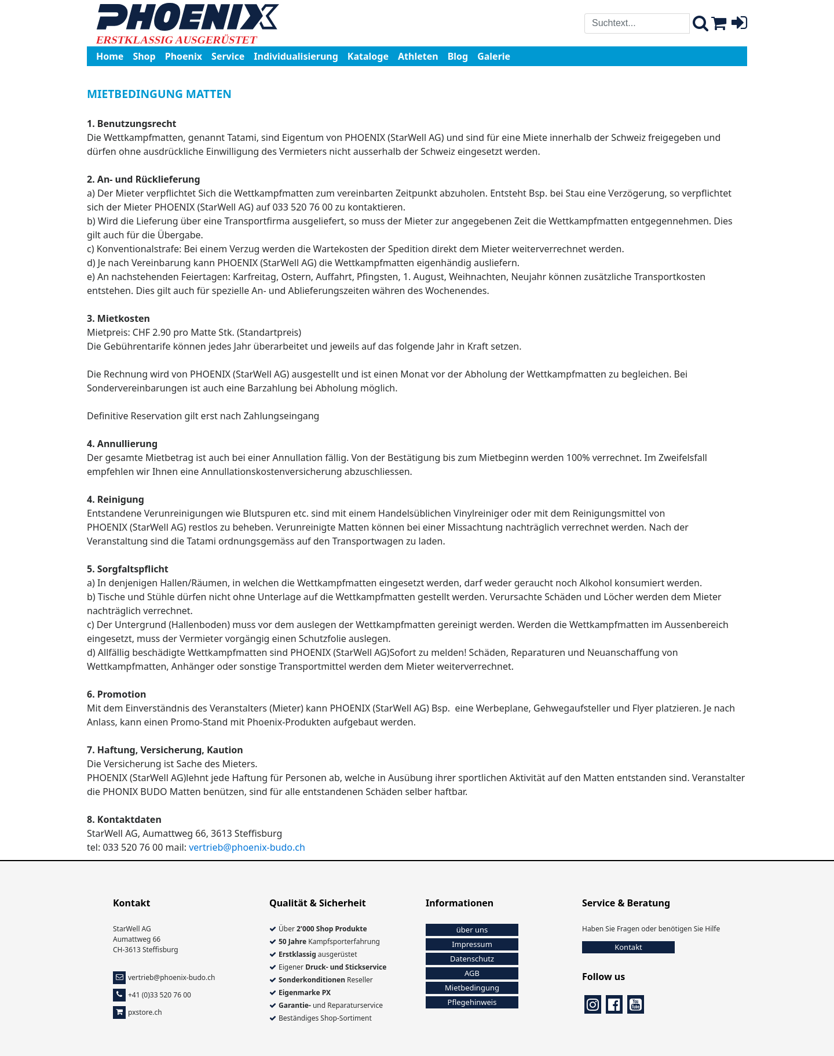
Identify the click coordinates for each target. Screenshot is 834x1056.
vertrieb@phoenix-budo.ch (247, 847)
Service (227, 56)
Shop (144, 56)
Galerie (493, 56)
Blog (458, 56)
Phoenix (183, 56)
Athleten (418, 56)
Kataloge (368, 56)
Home (109, 56)
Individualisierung (296, 56)
